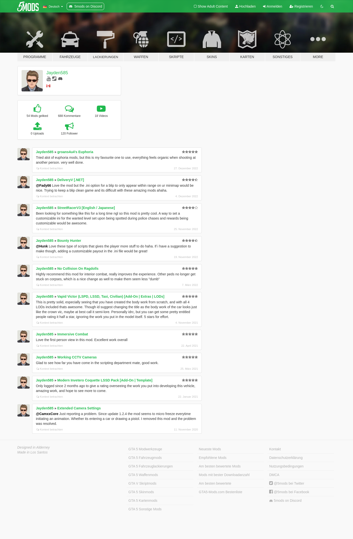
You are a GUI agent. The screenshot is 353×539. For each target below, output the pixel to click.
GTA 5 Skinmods (141, 492)
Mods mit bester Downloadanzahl (224, 475)
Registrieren (301, 6)
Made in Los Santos (32, 452)
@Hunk (42, 246)
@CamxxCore (47, 414)
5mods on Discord (285, 501)
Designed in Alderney (33, 447)
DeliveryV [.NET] (70, 180)
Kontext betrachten (49, 168)
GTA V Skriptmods (142, 483)
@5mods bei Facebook (289, 492)
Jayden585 (57, 72)
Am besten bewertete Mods (219, 466)
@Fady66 (43, 185)
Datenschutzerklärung (286, 458)
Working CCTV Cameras (77, 357)
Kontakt (275, 449)
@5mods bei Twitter (286, 483)
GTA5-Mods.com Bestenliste (220, 492)
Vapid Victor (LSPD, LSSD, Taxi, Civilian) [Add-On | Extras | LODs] (110, 296)
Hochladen (245, 6)
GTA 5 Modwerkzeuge (145, 449)
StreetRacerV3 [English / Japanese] (86, 208)
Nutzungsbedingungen (286, 466)
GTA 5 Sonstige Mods (145, 509)
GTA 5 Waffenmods (143, 475)
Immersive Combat (72, 334)
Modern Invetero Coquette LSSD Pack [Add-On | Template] (104, 380)
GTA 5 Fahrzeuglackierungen (150, 466)
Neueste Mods (210, 449)
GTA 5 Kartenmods (142, 500)
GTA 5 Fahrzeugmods (145, 458)
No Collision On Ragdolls (78, 268)
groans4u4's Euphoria (75, 152)
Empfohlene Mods (213, 458)
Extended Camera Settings (79, 408)
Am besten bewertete (215, 483)
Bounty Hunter (69, 241)
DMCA (274, 475)
